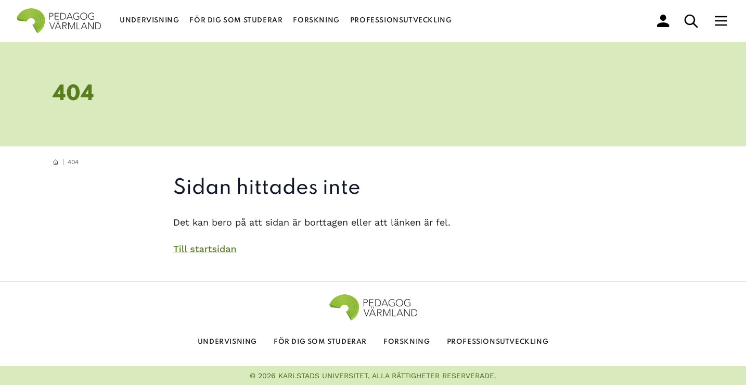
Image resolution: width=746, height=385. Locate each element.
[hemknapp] (56, 162)
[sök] (691, 21)
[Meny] (721, 21)
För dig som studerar (235, 20)
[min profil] (663, 20)
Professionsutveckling (401, 20)
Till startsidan (205, 248)
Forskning (316, 20)
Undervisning (149, 20)
